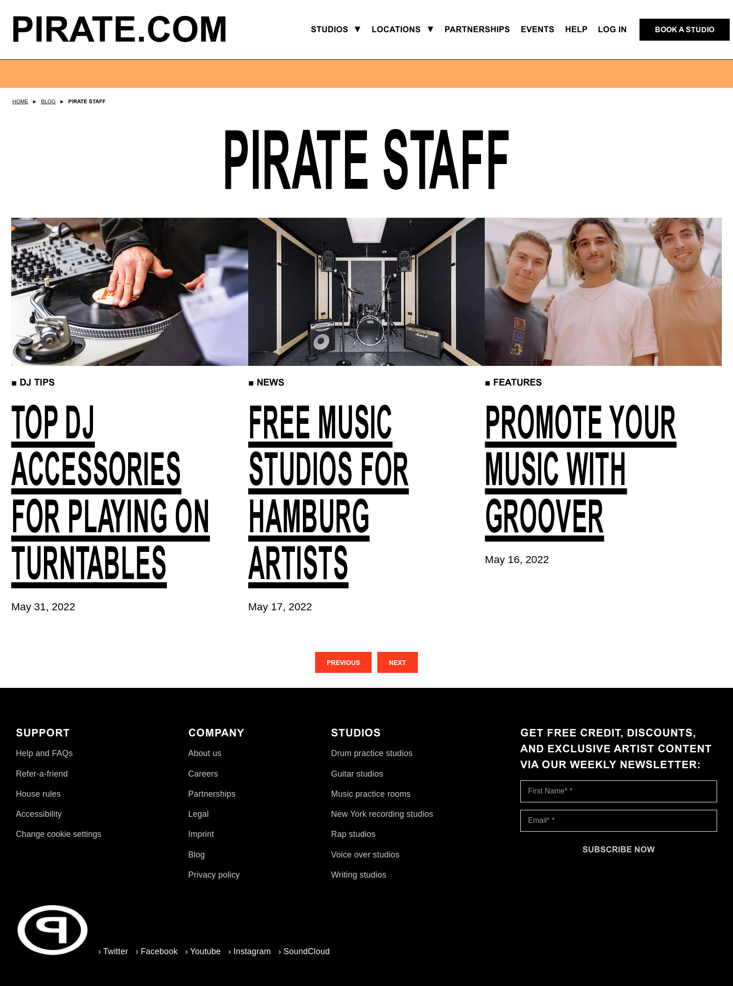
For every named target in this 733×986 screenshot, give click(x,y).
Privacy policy (214, 874)
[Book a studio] (685, 30)
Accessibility (39, 814)
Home (21, 101)
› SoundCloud (304, 951)
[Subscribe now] (619, 850)
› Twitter (113, 951)
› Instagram (249, 951)
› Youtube (203, 951)
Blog (48, 101)
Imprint (201, 834)
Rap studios (353, 834)
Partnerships (212, 794)
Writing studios (358, 874)
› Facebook (157, 951)
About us (205, 753)
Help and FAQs (44, 753)
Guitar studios (357, 774)
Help (576, 29)
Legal (198, 814)
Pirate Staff (87, 101)
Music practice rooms (370, 794)
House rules (38, 794)
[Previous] (343, 662)
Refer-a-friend (42, 774)
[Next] (397, 662)
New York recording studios (382, 814)
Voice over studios (365, 854)
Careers (203, 774)
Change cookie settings (58, 834)
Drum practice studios (371, 753)
